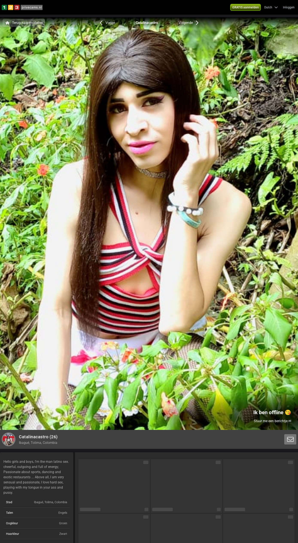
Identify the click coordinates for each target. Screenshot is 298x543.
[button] (271, 8)
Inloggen (289, 8)
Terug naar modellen (23, 23)
